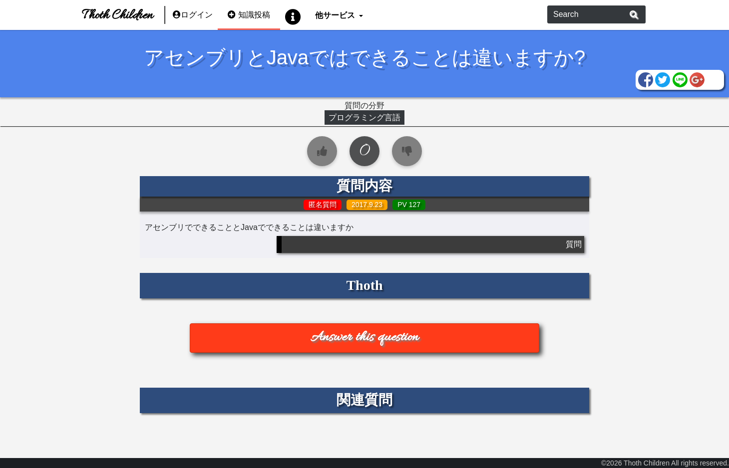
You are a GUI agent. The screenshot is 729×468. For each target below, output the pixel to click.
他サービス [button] (336, 14)
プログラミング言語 (364, 117)
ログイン (193, 14)
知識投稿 (249, 14)
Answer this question (364, 337)
